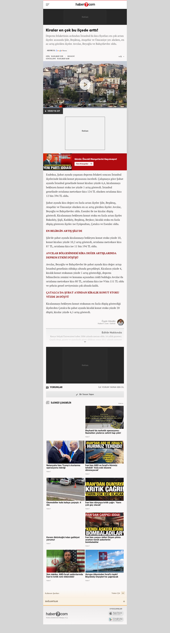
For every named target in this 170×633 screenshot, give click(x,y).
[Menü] (48, 4)
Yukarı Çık (118, 593)
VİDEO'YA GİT (52, 111)
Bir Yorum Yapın (85, 394)
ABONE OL (51, 50)
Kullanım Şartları (52, 593)
